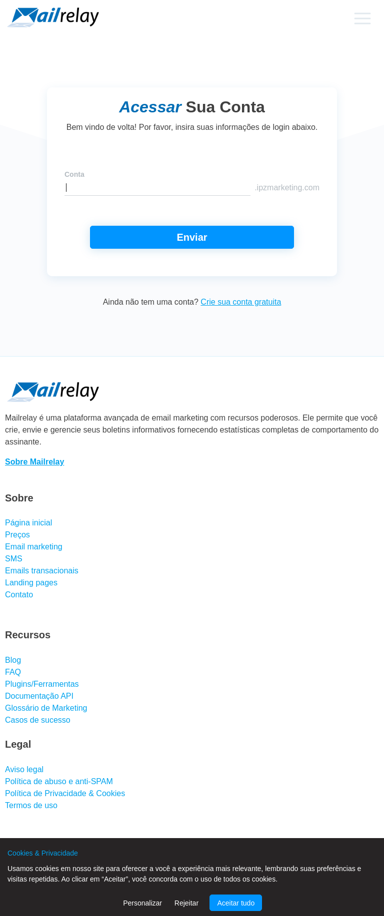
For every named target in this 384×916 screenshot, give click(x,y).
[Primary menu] (362, 18)
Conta (74, 174)
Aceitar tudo (235, 903)
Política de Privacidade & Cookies (65, 793)
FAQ (13, 672)
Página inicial (28, 522)
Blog (13, 660)
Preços (17, 534)
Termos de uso (31, 805)
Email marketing (33, 546)
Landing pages (31, 582)
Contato (19, 594)
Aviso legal (24, 769)
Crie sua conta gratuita (240, 302)
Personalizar (142, 903)
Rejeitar (186, 903)
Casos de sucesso (37, 720)
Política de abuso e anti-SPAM (59, 781)
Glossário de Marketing (46, 708)
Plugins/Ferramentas (42, 684)
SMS (13, 558)
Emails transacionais (41, 570)
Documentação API (39, 696)
